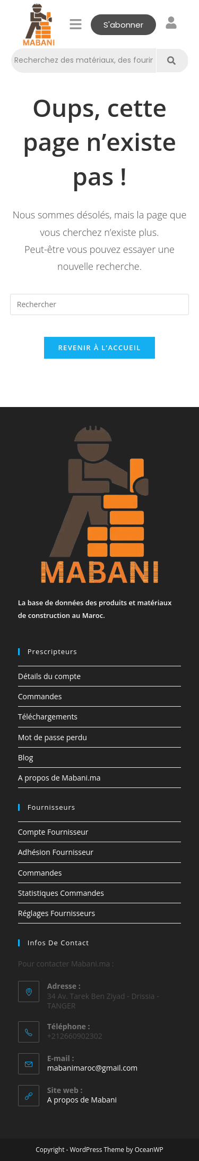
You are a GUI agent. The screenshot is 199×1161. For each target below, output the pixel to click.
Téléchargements (47, 716)
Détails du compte (49, 676)
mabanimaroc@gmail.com (92, 1068)
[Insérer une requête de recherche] (99, 304)
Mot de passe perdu (52, 737)
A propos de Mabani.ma (59, 778)
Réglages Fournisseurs (56, 913)
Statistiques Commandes (61, 893)
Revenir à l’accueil (99, 347)
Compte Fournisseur (53, 832)
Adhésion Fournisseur (55, 852)
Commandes (40, 696)
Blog (25, 757)
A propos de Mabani (82, 1100)
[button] (75, 24)
